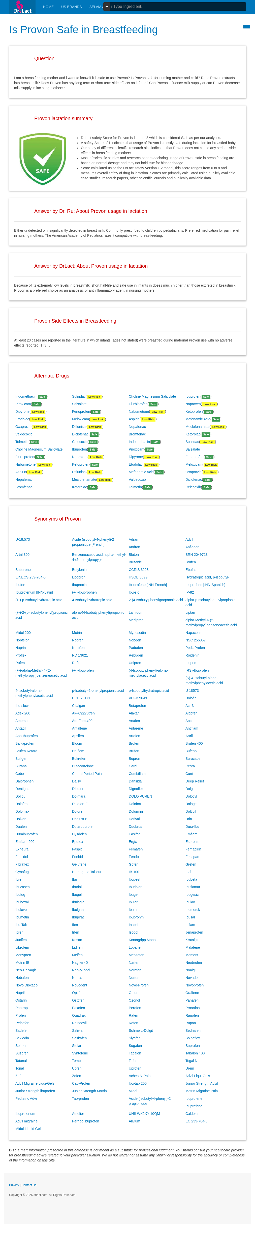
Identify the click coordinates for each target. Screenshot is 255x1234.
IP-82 (189, 592)
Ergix (133, 842)
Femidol (21, 857)
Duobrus (135, 827)
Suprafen (192, 1046)
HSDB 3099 (138, 577)
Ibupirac (78, 917)
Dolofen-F (79, 804)
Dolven (20, 819)
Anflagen (192, 547)
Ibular (133, 902)
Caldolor (192, 1114)
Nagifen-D (80, 963)
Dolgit (190, 789)
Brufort (134, 751)
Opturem (135, 993)
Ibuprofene (193, 1098)
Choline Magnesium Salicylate (152, 396)
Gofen (133, 864)
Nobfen (77, 640)
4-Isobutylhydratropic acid (92, 600)
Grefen (190, 864)
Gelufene (79, 864)
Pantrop (21, 1008)
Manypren (23, 955)
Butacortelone (83, 766)
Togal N (191, 1061)
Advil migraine (26, 1121)
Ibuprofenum (25, 1114)
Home (48, 7)
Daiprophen (24, 781)
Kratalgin (192, 940)
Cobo (19, 774)
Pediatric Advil (26, 1098)
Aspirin (134, 419)
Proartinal (193, 1008)
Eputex (77, 842)
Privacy (14, 1185)
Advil (189, 539)
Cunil (189, 774)
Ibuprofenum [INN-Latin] (34, 592)
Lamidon (135, 612)
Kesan (77, 940)
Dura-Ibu (192, 827)
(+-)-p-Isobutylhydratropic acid (38, 600)
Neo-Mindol (81, 970)
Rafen (133, 1015)
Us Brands (71, 7)
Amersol (21, 721)
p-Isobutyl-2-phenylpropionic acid (98, 691)
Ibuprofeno (193, 1106)
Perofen (135, 1008)
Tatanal (21, 1061)
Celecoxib (79, 442)
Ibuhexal (22, 902)
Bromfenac (137, 434)
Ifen (75, 925)
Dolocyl (191, 796)
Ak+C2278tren (83, 713)
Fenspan (192, 857)
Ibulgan (78, 910)
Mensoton (136, 955)
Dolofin (191, 698)
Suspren (21, 1053)
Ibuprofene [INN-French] (148, 585)
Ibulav (190, 902)
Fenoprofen (81, 411)
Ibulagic (78, 902)
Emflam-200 (24, 842)
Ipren (19, 932)
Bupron (134, 759)
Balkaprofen (24, 743)
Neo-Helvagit (25, 970)
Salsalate (79, 404)
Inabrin (134, 925)
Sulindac (79, 396)
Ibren (19, 879)
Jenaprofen (194, 932)
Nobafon (22, 978)
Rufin (76, 663)
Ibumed (135, 910)
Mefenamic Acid (197, 419)
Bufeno (191, 751)
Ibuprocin (79, 585)
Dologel (191, 804)
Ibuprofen (192, 396)
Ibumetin (22, 917)
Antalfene (79, 728)
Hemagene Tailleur (86, 872)
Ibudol (77, 887)
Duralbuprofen (26, 834)
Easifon (135, 834)
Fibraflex (22, 864)
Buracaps (192, 759)
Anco (189, 721)
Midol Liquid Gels (28, 1129)
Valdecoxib (23, 434)
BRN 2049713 (196, 555)
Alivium (134, 1121)
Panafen (192, 1000)
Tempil (77, 1061)
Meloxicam (80, 419)
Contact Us (28, 1185)
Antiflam (191, 728)
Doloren (78, 811)
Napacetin (193, 633)
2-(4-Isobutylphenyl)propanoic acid (156, 600)
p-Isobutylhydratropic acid (149, 691)
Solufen (21, 1046)
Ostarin (21, 1000)
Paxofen (78, 1008)
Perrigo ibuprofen (85, 1121)
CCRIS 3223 (139, 570)
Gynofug (22, 872)
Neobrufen (193, 963)
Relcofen (22, 1023)
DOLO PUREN (140, 796)
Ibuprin (190, 663)
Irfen (75, 932)
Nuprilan (21, 993)
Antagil (20, 728)
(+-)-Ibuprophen (84, 592)
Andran (134, 547)
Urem (189, 1068)
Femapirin (193, 849)
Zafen (19, 1076)
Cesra (190, 766)
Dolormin (136, 811)
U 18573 (192, 691)
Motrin (77, 633)
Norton (134, 978)
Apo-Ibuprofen (26, 736)
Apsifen (78, 736)
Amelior (78, 1114)
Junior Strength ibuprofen (35, 1091)
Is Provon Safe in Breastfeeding (83, 30)
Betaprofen (137, 706)
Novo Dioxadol (26, 985)
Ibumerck (192, 910)
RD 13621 (80, 655)
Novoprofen (194, 985)
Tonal (19, 1068)
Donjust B (79, 819)
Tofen (133, 1061)
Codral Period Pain (87, 774)
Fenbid (77, 857)
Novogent (79, 985)
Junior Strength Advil (201, 1083)
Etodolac (22, 419)
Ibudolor (135, 887)
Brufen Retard (26, 751)
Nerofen (135, 970)
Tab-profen (80, 1098)
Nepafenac (137, 427)
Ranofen (192, 1015)
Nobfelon (22, 640)
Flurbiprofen (138, 404)
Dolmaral (79, 796)
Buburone (23, 570)
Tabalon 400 (195, 1053)
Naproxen (193, 404)
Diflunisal (79, 427)
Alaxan (134, 713)
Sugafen (135, 1046)
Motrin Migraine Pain (201, 1091)
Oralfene (192, 993)
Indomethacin (26, 396)
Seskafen (79, 1038)
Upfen (76, 1068)
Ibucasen (22, 887)
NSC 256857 (195, 640)
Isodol (133, 932)
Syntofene (80, 1053)
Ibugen (134, 895)
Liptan (190, 612)
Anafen (134, 721)
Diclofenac (80, 434)
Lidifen (77, 947)
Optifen (77, 993)
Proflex (20, 655)
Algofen (191, 713)
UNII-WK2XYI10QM (144, 1114)
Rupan (190, 1023)
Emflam (191, 834)
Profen (20, 1015)
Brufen (190, 562)
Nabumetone (139, 411)
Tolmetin (21, 442)
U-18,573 (22, 539)
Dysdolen (79, 834)
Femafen (136, 849)
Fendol (134, 857)
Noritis (77, 978)
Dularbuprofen (83, 827)
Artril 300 (22, 555)
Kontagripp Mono (142, 940)
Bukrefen (79, 759)
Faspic (77, 849)
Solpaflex (192, 1038)
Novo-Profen (139, 985)
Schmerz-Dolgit (141, 1031)
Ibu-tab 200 (138, 1083)
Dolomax (22, 811)
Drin (188, 819)
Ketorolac (192, 434)
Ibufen (20, 585)
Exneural (22, 849)
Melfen (77, 955)
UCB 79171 (81, 698)
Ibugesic (192, 895)
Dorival (134, 819)
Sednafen (193, 1031)
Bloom (77, 743)
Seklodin (22, 1038)
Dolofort (135, 804)
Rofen (133, 1023)
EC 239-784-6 (196, 1121)
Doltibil (190, 811)
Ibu (74, 879)
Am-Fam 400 (82, 721)
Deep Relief (194, 781)
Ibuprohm (136, 917)
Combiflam (137, 774)
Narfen (134, 963)
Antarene (136, 728)
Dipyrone (22, 411)
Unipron (135, 663)
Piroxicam (23, 404)
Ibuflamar (192, 887)
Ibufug (20, 895)
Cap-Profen (81, 1083)
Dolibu (20, 796)
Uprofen (135, 1068)
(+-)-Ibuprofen (83, 670)
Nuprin (20, 648)
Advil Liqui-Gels (197, 1076)
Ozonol (134, 1000)
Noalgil (190, 970)
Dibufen (78, 789)
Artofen (134, 736)
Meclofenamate (197, 427)
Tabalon (135, 1053)
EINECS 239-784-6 (30, 577)
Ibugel (77, 895)
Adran (133, 539)
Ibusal (190, 917)
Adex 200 (22, 713)
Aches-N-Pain (139, 1076)
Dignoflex (136, 789)
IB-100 (134, 872)
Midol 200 (23, 633)
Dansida (135, 781)
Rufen (20, 663)
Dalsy (76, 781)
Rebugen (136, 655)
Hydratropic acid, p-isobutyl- (207, 577)
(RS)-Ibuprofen (197, 670)
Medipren (136, 620)
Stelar (76, 1046)
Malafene (192, 947)
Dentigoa (22, 789)
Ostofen (78, 1000)
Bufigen (21, 759)
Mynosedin (137, 633)
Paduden (136, 648)
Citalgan (78, 706)
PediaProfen (195, 648)
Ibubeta (191, 879)
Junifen (21, 940)
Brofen (134, 743)
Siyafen (135, 1038)
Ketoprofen (194, 411)
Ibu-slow (21, 706)
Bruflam (78, 751)
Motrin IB (22, 963)
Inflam (190, 925)
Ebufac (191, 570)
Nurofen (78, 648)
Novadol (191, 978)
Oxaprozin (23, 427)
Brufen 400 (194, 743)
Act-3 (189, 706)
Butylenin (79, 570)
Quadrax (79, 1015)
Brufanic (135, 562)
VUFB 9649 (138, 698)
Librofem (22, 947)
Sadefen (21, 1031)
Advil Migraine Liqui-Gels (34, 1083)
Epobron (78, 577)
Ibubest (134, 879)
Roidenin (192, 655)
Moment (191, 955)
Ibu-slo (134, 592)
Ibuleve (21, 910)
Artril (189, 736)
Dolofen (21, 804)
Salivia (77, 1031)
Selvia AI (97, 7)
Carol (133, 766)
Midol (133, 1091)
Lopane (135, 947)
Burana (21, 766)
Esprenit (191, 842)
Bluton (134, 555)
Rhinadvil (79, 1023)
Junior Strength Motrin (89, 1091)
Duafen (21, 827)
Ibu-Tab (21, 925)
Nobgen (135, 640)
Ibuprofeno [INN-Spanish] (205, 585)
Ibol (188, 872)
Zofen (76, 1076)
